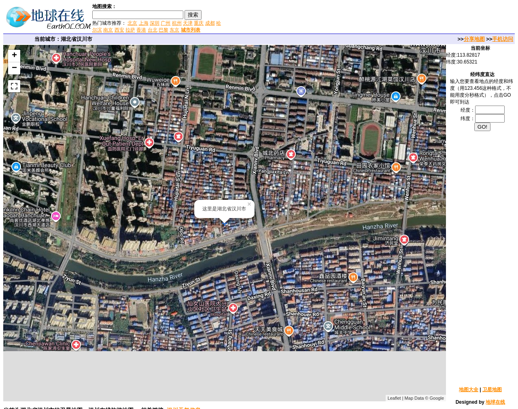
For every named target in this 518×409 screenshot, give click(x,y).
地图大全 (468, 389)
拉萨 (130, 30)
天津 (188, 23)
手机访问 (502, 39)
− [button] (14, 68)
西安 (119, 30)
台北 (152, 30)
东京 (174, 30)
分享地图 (474, 39)
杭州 (177, 23)
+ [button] (14, 56)
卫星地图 (492, 389)
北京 (132, 23)
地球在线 (495, 402)
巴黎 (163, 30)
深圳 (154, 23)
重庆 (199, 23)
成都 (210, 23)
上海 (144, 23)
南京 (108, 30)
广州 (165, 23)
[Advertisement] (319, 18)
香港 (141, 30)
